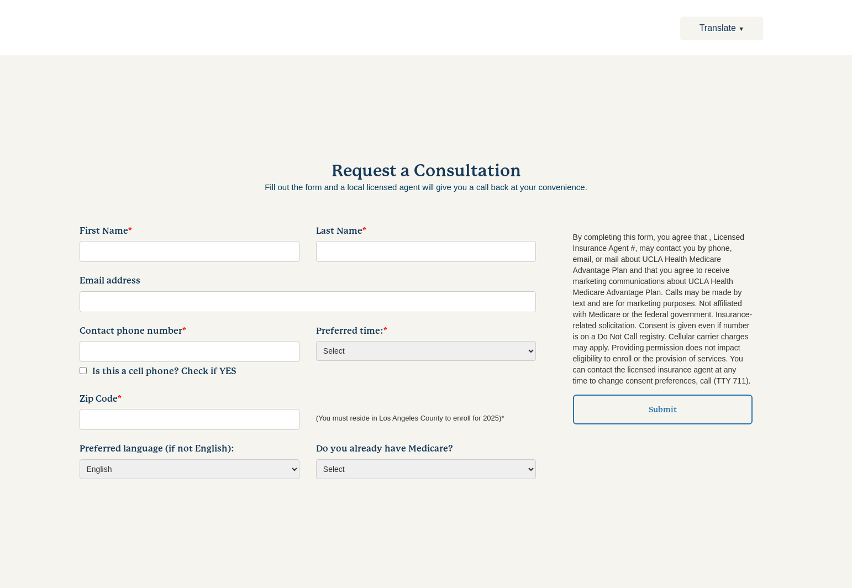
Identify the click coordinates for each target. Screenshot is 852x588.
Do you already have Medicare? (384, 449)
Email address (110, 281)
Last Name (341, 231)
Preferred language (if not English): (157, 449)
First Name (106, 231)
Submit (663, 409)
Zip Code (101, 399)
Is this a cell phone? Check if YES (164, 371)
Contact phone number (133, 331)
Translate (722, 28)
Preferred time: (351, 331)
